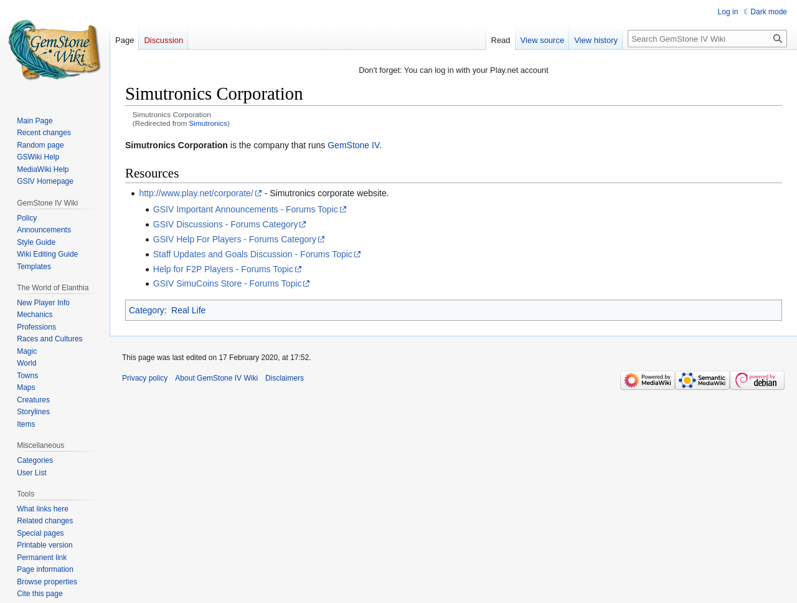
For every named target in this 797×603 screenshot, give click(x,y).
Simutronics (208, 123)
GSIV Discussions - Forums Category (225, 224)
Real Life (188, 310)
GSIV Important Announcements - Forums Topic (245, 209)
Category (146, 310)
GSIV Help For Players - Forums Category (234, 239)
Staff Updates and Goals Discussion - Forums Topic (252, 254)
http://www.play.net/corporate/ (196, 193)
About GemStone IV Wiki (216, 378)
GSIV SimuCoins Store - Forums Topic (227, 283)
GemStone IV (353, 145)
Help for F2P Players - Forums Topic (223, 269)
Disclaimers (284, 378)
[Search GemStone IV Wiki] (707, 38)
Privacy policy (144, 378)
